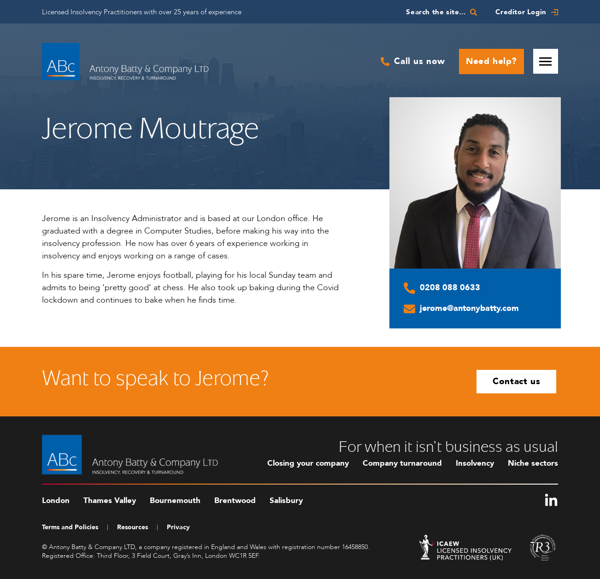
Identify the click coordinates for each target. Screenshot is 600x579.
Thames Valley (109, 500)
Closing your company (308, 463)
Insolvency (475, 463)
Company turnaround (402, 463)
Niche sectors (533, 463)
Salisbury (286, 500)
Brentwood (235, 500)
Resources (132, 527)
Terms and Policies (70, 527)
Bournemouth (175, 500)
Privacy (178, 527)
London (56, 500)
